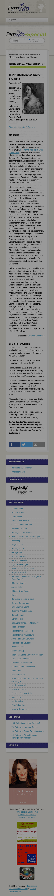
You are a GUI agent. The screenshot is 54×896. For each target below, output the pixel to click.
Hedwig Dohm (17, 548)
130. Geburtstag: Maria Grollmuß (25, 723)
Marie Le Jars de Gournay (22, 568)
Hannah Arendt (17, 513)
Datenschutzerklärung (18, 889)
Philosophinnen (31, 54)
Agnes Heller (17, 587)
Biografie (13, 127)
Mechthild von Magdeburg (22, 635)
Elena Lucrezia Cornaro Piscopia (25, 536)
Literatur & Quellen (26, 127)
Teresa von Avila (18, 689)
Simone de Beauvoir (20, 520)
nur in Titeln (33, 41)
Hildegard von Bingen (20, 591)
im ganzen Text (35, 39)
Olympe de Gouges (19, 564)
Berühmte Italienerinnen (21, 468)
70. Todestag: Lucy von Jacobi (24, 727)
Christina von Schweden (21, 524)
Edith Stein (16, 671)
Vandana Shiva (18, 647)
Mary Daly (15, 540)
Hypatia (14, 595)
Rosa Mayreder (18, 627)
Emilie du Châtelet (19, 529)
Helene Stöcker (18, 675)
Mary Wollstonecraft (20, 709)
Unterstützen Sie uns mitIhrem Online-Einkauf (27, 814)
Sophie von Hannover (20, 659)
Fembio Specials (15, 54)
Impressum (32, 886)
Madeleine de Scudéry (21, 643)
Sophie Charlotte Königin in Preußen (27, 655)
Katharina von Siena (20, 607)
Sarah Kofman (17, 615)
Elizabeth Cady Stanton (21, 663)
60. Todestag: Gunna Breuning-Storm (27, 731)
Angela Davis (17, 544)
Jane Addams (17, 509)
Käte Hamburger (18, 583)
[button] (14, 444)
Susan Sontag (17, 651)
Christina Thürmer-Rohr (21, 693)
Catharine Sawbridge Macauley (24, 623)
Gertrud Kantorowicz (20, 603)
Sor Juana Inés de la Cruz (22, 599)
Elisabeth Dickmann (36, 336)
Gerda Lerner (17, 619)
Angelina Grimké (18, 572)
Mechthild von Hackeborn (22, 631)
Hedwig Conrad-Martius (21, 532)
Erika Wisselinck (18, 705)
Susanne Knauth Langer (21, 611)
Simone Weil (16, 697)
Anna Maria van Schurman (22, 639)
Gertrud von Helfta (19, 560)
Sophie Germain (18, 556)
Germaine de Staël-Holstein (23, 667)
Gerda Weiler (17, 701)
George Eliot (16, 552)
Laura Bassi (16, 517)
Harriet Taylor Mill (18, 685)
